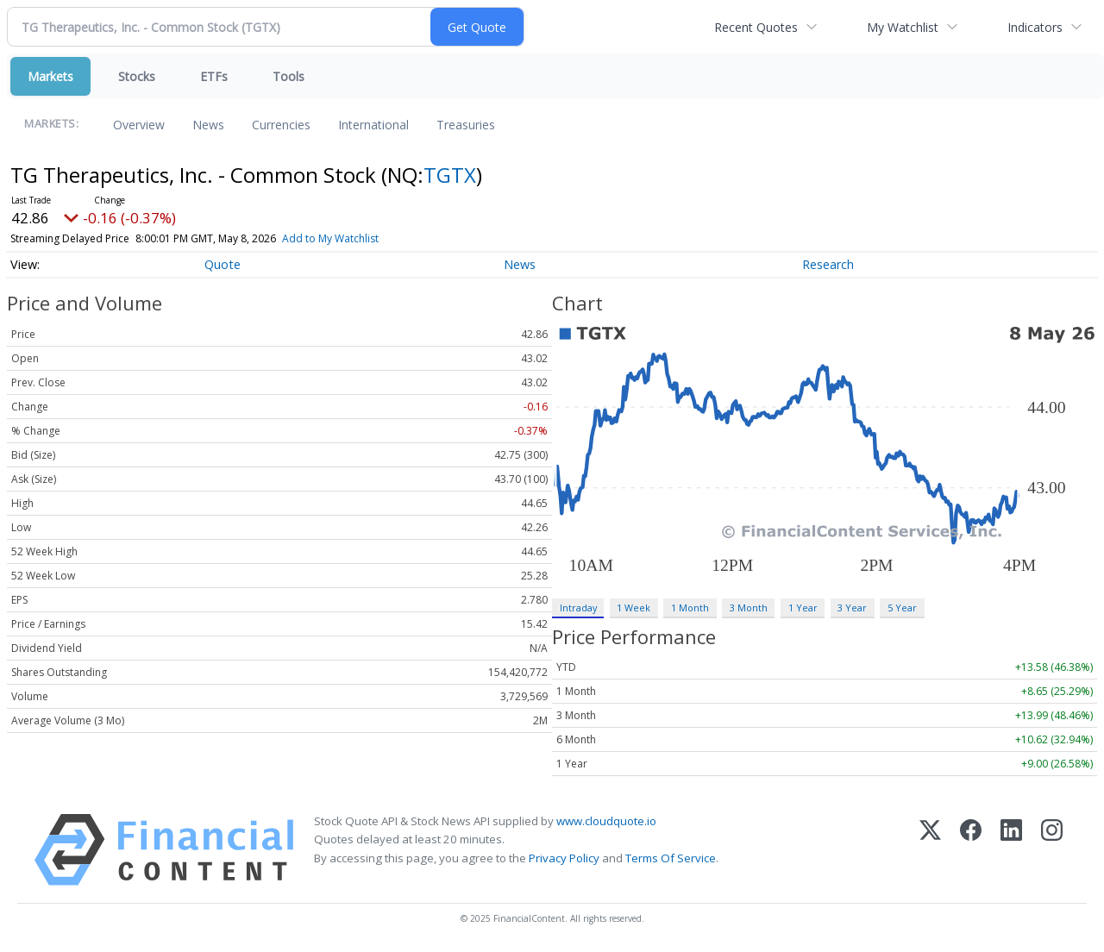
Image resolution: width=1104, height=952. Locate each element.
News (208, 124)
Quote (222, 264)
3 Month (749, 607)
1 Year (803, 607)
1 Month (690, 607)
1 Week (633, 607)
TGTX (449, 174)
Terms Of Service (670, 858)
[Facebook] (970, 849)
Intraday (578, 607)
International (373, 124)
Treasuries (465, 124)
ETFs (214, 76)
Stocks (136, 76)
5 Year (902, 607)
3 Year (852, 607)
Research (828, 264)
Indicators (1035, 27)
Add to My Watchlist (361, 238)
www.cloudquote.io (606, 821)
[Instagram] (1052, 849)
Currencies (281, 124)
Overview (139, 124)
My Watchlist (902, 27)
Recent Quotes (756, 27)
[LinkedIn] (1011, 849)
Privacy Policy (564, 858)
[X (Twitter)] (930, 849)
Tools (288, 76)
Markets (50, 76)
